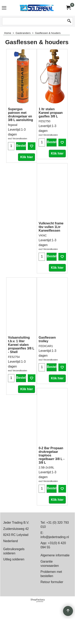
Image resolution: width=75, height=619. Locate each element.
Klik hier (26, 157)
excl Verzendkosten (17, 138)
